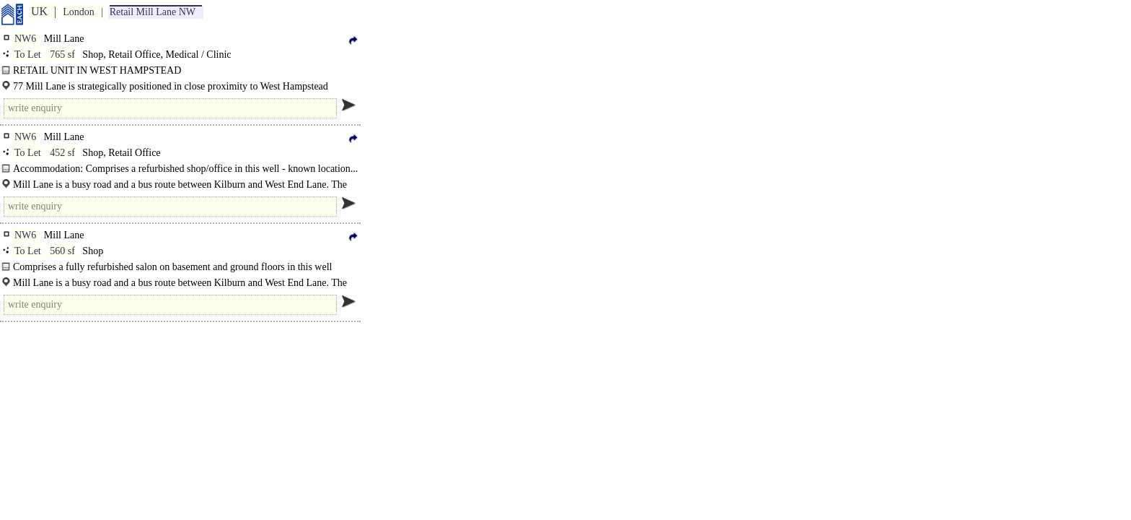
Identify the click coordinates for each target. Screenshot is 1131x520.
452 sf (62, 152)
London (78, 11)
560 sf (62, 251)
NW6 (25, 38)
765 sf (62, 54)
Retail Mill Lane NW (152, 11)
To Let (27, 54)
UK (39, 11)
